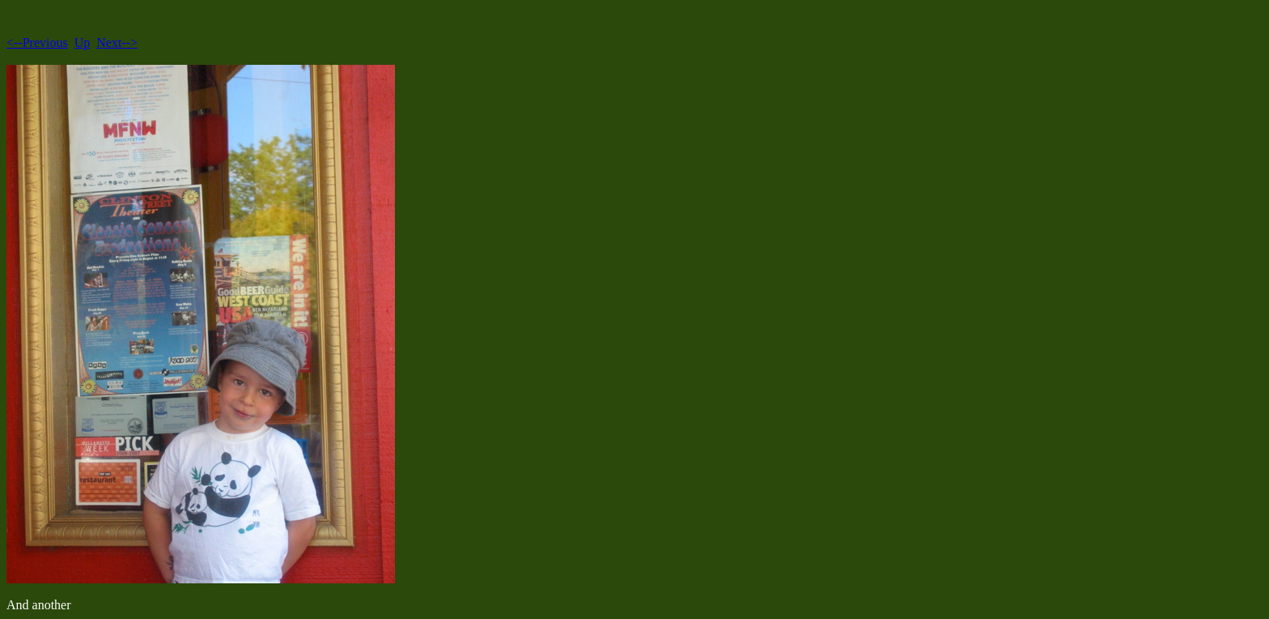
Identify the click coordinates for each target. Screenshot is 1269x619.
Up (82, 42)
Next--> (117, 42)
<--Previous (37, 42)
